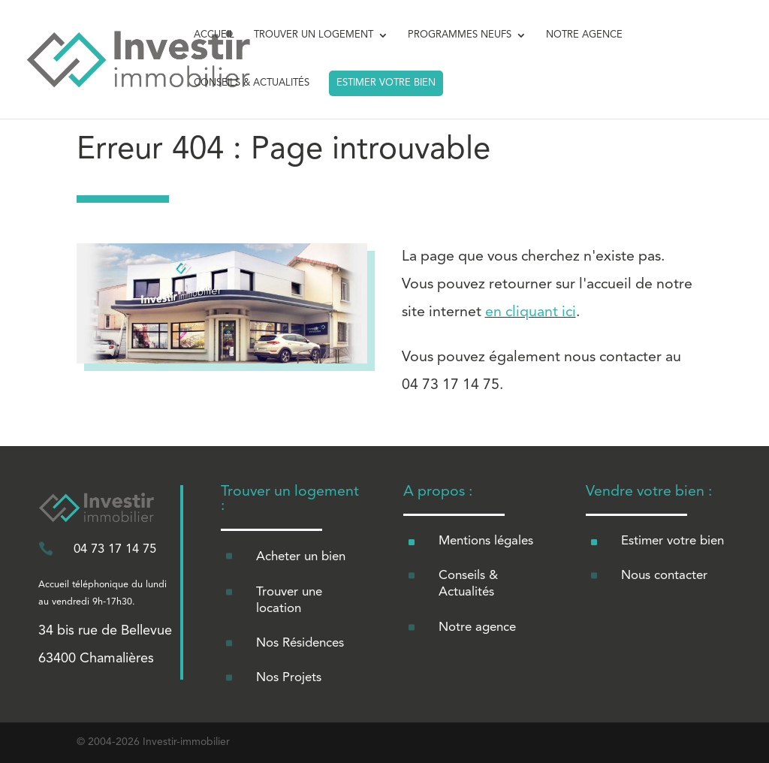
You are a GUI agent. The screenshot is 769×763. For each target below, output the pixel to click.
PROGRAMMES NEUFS (459, 35)
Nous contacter (664, 575)
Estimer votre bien (672, 541)
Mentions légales (486, 541)
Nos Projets (288, 677)
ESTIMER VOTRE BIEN (386, 83)
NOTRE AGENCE (584, 35)
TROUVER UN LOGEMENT (313, 35)
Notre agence (477, 627)
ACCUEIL (214, 35)
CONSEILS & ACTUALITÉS (251, 83)
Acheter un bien (300, 556)
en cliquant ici (530, 312)
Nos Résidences (300, 643)
